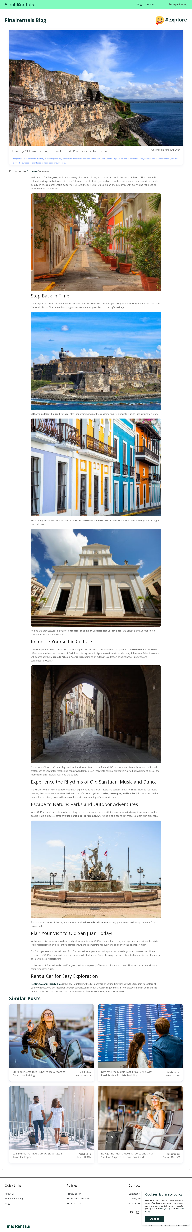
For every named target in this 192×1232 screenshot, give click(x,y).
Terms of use (164, 1225)
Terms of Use (74, 1203)
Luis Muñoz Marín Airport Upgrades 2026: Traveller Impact (37, 1155)
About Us (10, 1193)
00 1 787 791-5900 (138, 1203)
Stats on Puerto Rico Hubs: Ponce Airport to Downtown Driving (39, 1073)
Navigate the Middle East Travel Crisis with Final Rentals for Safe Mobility (126, 1073)
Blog (139, 4)
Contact (150, 4)
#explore (176, 19)
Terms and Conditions (78, 1198)
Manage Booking (178, 4)
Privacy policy (74, 1193)
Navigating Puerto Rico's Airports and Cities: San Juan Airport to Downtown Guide (127, 1155)
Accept (154, 1218)
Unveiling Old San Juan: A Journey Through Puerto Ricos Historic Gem (60, 151)
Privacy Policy (181, 1225)
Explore (32, 171)
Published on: (81, 1074)
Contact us (134, 1193)
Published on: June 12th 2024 (165, 149)
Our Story (149, 1225)
